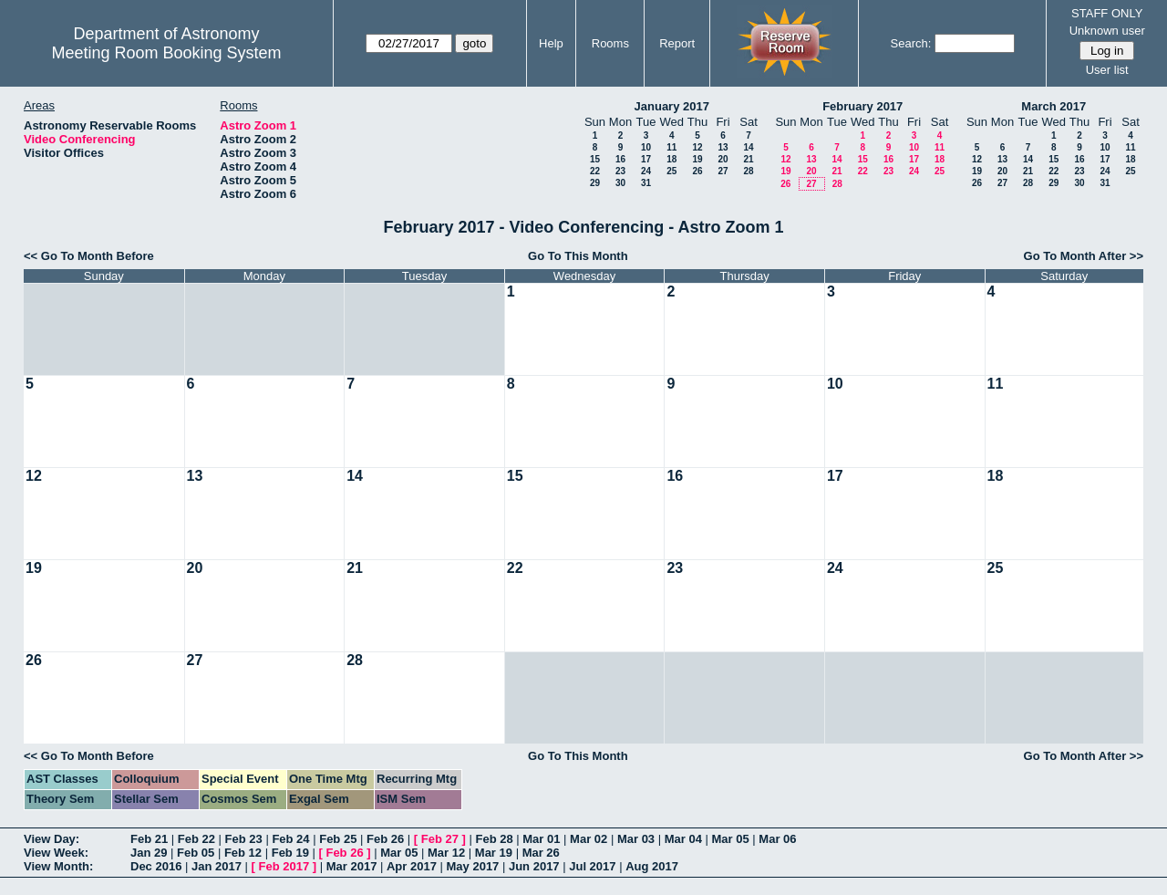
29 (595, 183)
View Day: (51, 839)
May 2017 (473, 866)
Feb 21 (149, 839)
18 (671, 159)
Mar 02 (588, 839)
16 (620, 159)
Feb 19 (290, 852)
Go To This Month (578, 256)
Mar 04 (683, 839)
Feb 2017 (284, 866)
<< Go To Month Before (89, 256)
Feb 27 (440, 839)
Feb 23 (244, 839)
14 (748, 147)
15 (595, 159)
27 (723, 171)
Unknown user (1107, 30)
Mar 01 (541, 839)
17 (646, 159)
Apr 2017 (412, 866)
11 (671, 147)
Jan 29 (148, 852)
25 (671, 171)
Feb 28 (493, 839)
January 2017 (672, 106)
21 (748, 159)
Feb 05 (195, 852)
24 (646, 171)
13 (723, 147)
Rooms (610, 43)
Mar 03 (636, 839)
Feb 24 (290, 839)
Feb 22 (196, 839)
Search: (911, 43)
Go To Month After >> (1083, 256)
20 (723, 159)
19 (697, 159)
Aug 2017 (651, 866)
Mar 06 (777, 839)
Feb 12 (243, 852)
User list (1107, 70)
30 (620, 183)
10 (646, 147)
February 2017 (862, 106)
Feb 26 (385, 839)
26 (697, 171)
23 (620, 171)
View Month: (58, 866)
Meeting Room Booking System (166, 53)
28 (748, 171)
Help (551, 43)
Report (677, 43)
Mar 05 (730, 839)
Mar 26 (541, 852)
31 (646, 183)
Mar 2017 (351, 866)
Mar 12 (446, 852)
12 (697, 147)
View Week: (56, 852)
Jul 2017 (592, 866)
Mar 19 (493, 852)
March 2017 (1053, 106)
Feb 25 (337, 839)
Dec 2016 (155, 866)
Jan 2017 (216, 866)
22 (595, 171)
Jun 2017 (534, 866)
